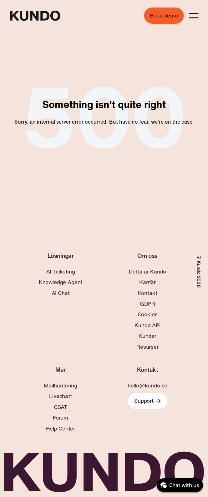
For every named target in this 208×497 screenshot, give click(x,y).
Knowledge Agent (60, 282)
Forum (60, 418)
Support (147, 401)
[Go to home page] (35, 16)
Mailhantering (60, 385)
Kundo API (147, 325)
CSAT (60, 407)
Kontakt (147, 293)
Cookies (148, 314)
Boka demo (164, 15)
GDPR (147, 304)
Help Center (60, 429)
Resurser (147, 347)
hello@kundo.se (148, 385)
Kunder (147, 336)
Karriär (147, 282)
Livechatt (60, 396)
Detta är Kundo (147, 271)
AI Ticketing (60, 271)
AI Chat (61, 293)
